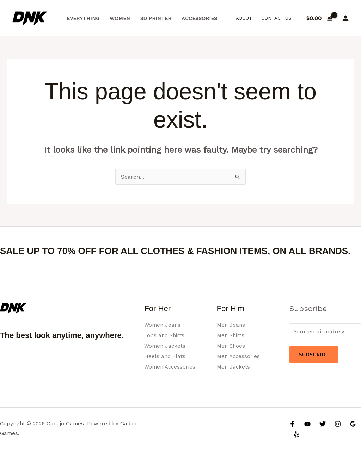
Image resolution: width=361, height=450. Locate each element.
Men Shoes (231, 346)
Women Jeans (163, 324)
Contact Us (276, 18)
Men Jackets (234, 366)
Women (120, 18)
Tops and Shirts (165, 335)
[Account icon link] (345, 18)
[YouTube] (307, 424)
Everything (83, 18)
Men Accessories (239, 356)
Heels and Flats (165, 356)
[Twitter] (322, 424)
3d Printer (155, 18)
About (244, 18)
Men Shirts (231, 335)
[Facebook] (292, 424)
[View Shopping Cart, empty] (319, 18)
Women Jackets (165, 346)
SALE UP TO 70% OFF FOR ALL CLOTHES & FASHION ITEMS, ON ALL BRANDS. (175, 251)
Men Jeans (231, 324)
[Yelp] (296, 434)
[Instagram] (338, 424)
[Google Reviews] (353, 424)
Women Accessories (171, 366)
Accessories (199, 18)
